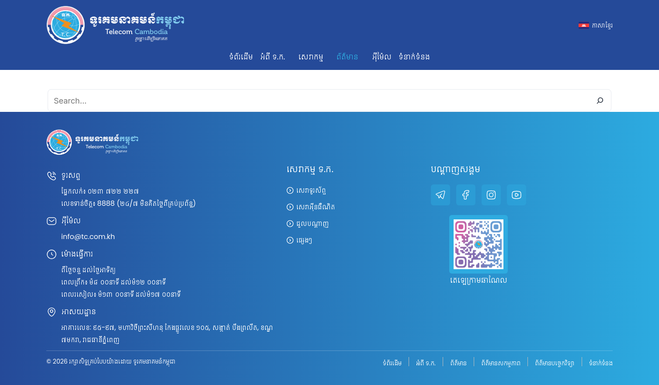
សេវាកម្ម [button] (310, 56)
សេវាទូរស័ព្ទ (311, 190)
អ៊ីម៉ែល (382, 56)
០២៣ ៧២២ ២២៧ (113, 191)
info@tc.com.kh (88, 237)
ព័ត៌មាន (458, 362)
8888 (105, 203)
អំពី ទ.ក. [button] (272, 56)
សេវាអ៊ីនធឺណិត (315, 207)
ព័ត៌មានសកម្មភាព (500, 362)
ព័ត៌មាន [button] (347, 56)
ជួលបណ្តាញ (312, 224)
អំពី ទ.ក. (426, 362)
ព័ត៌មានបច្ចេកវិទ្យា (555, 362)
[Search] (600, 100)
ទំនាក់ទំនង (414, 56)
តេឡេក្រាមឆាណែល (478, 279)
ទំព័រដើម (241, 56)
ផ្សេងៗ (304, 240)
